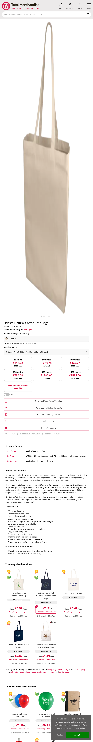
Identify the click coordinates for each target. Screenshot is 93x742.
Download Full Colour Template (48, 408)
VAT (12, 395)
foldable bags (30, 672)
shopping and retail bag (58, 669)
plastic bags (41, 672)
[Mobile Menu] (89, 6)
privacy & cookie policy (76, 728)
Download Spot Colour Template (48, 401)
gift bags (50, 672)
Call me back (48, 421)
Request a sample (48, 428)
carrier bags (64, 672)
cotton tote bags (17, 672)
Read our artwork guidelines (48, 414)
